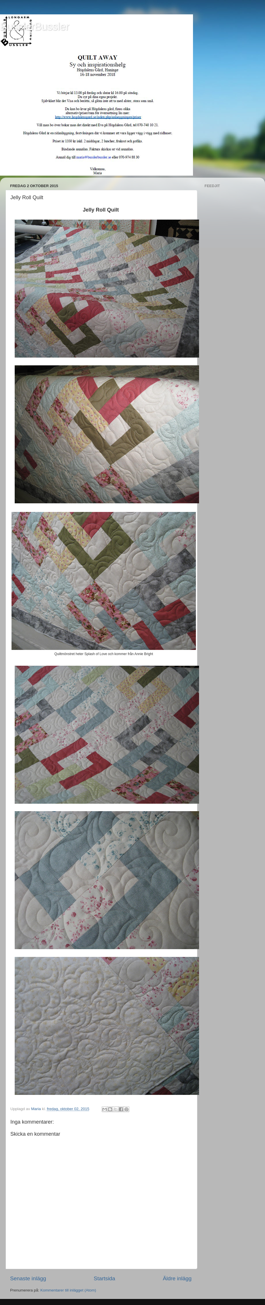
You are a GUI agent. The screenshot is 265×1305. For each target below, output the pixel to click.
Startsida (104, 1278)
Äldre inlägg (177, 1278)
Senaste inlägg (28, 1278)
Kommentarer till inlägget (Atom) (68, 1290)
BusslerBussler (34, 26)
